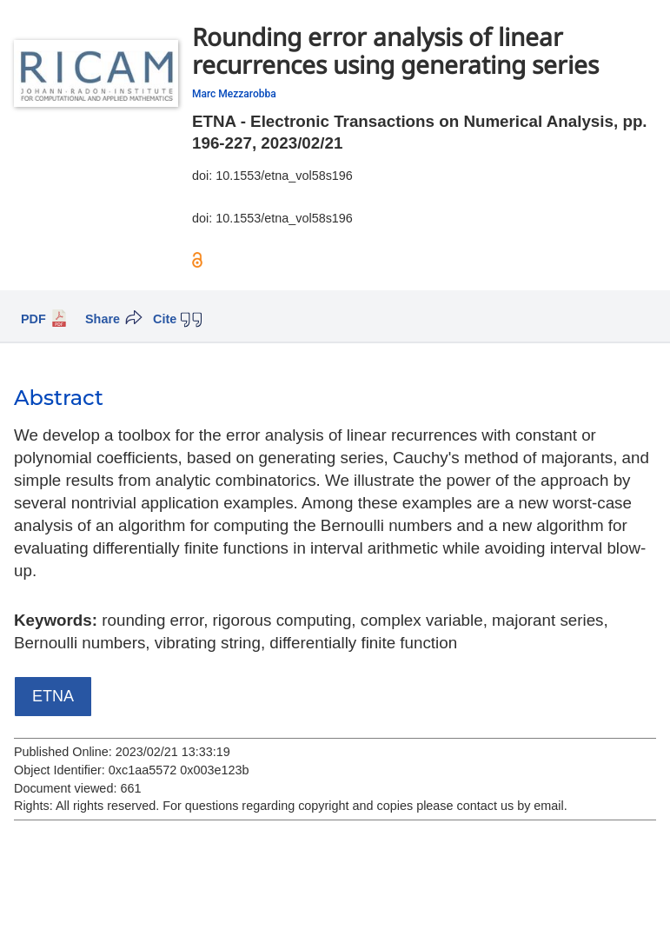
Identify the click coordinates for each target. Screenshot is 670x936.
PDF (33, 319)
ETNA (53, 696)
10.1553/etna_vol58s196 (284, 176)
